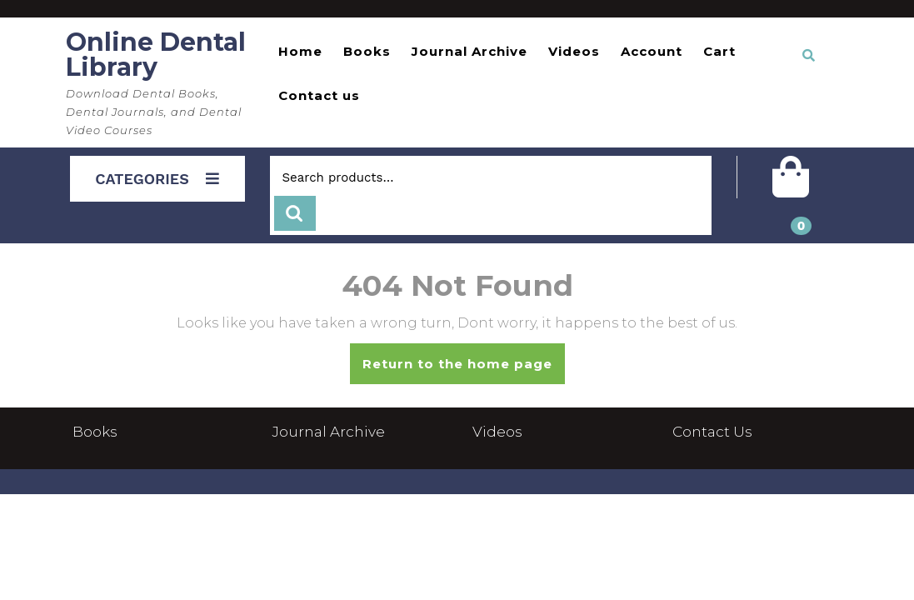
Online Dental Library (156, 54)
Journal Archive (469, 51)
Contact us (319, 95)
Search (295, 214)
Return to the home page (463, 369)
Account (651, 51)
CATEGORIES (157, 179)
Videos (574, 51)
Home (300, 51)
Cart (719, 51)
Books (367, 51)
